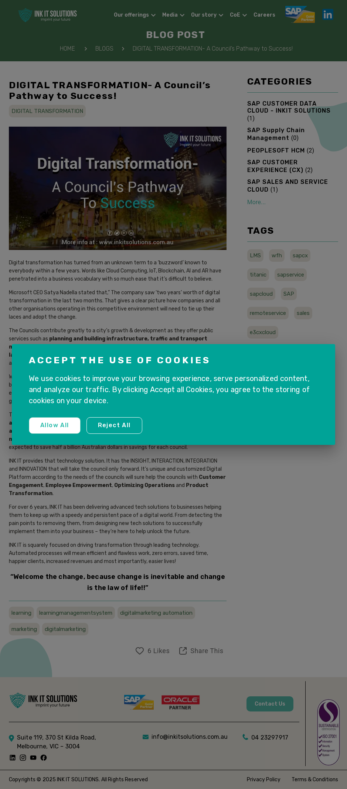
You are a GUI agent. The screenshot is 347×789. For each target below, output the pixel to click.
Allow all (54, 425)
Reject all (114, 425)
